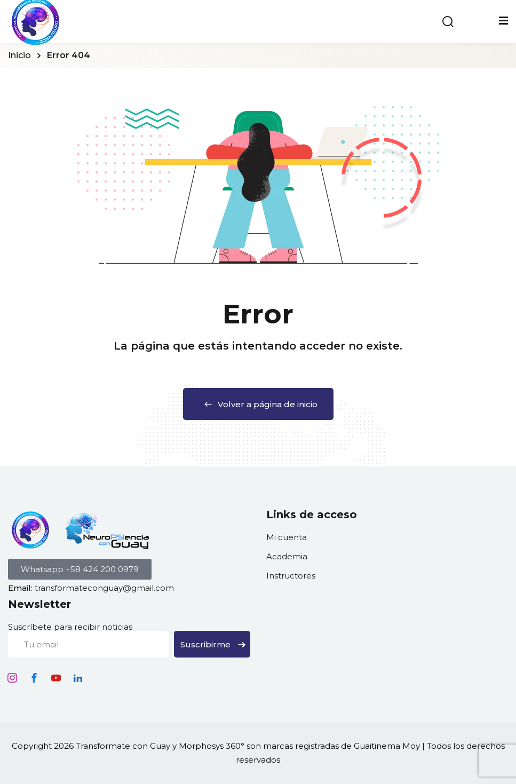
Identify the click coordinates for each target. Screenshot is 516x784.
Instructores (290, 576)
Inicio (19, 55)
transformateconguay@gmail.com (104, 588)
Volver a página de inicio (258, 404)
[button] (80, 569)
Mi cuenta (286, 537)
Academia (286, 556)
